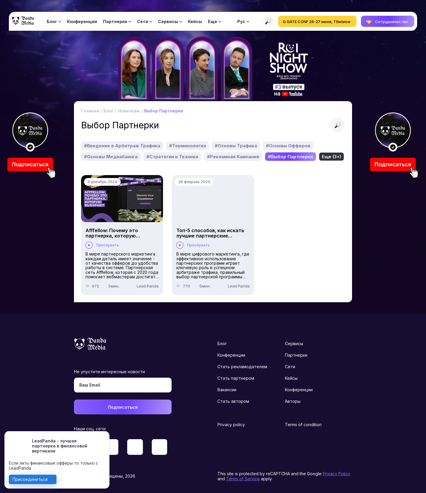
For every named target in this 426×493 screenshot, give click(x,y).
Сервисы (168, 21)
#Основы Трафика (236, 145)
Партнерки (115, 21)
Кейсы (195, 21)
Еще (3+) (331, 156)
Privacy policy (231, 424)
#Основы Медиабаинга (111, 156)
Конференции (82, 21)
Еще (212, 21)
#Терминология (187, 145)
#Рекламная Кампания (233, 156)
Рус (241, 21)
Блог (52, 21)
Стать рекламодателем (242, 366)
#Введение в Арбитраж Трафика (122, 145)
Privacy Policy (336, 473)
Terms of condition (303, 424)
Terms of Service (243, 478)
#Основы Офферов (288, 145)
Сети (142, 21)
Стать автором (233, 401)
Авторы (293, 401)
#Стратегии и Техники (172, 156)
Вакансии (226, 389)
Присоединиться (30, 479)
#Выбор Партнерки (290, 156)
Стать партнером (235, 378)
